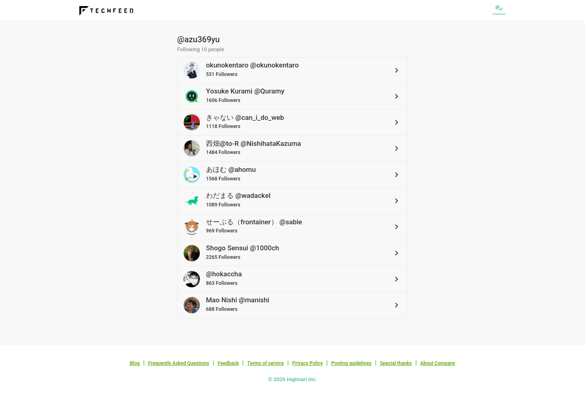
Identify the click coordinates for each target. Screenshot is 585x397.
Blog (135, 363)
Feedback (228, 363)
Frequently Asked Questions (178, 363)
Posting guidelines (351, 363)
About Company (437, 363)
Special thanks (396, 363)
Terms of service (265, 363)
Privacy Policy (307, 363)
